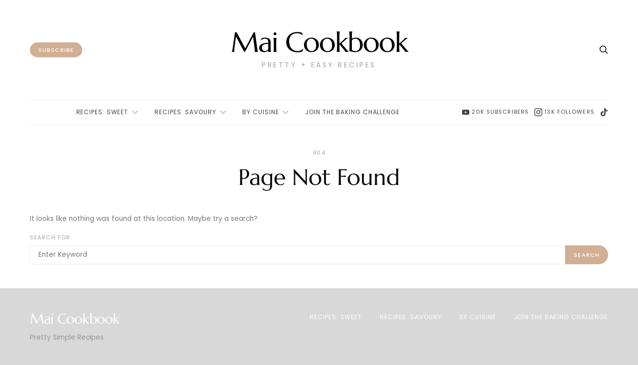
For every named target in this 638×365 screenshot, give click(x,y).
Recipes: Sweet (102, 112)
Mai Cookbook (319, 42)
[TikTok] (604, 112)
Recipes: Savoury (185, 112)
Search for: (51, 237)
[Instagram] (564, 112)
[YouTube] (495, 112)
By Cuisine (260, 112)
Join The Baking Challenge (352, 112)
